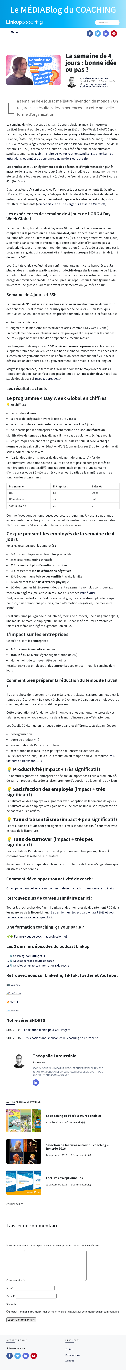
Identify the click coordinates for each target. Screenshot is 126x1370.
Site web (11, 1304)
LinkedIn (15, 993)
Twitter (14, 1010)
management (100, 84)
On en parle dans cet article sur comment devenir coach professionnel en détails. (60, 888)
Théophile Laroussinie (54, 1056)
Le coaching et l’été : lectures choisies (74, 1116)
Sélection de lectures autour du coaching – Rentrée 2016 (77, 1146)
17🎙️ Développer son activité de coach (30, 961)
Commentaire (15, 1280)
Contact (69, 1349)
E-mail (10, 1296)
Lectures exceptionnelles (64, 1178)
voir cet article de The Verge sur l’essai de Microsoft (71, 204)
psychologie (85, 86)
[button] (12, 32)
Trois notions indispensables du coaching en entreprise (61, 1038)
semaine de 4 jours (100, 86)
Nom (9, 1288)
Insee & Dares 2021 (47, 378)
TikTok (14, 1002)
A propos (69, 1360)
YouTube (15, 985)
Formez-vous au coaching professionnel (40, 936)
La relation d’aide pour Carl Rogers (47, 1030)
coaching (88, 84)
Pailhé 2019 (87, 593)
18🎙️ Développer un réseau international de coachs (37, 965)
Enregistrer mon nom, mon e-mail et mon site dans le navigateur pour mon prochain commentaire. (64, 1311)
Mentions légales (72, 1354)
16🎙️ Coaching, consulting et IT (25, 956)
